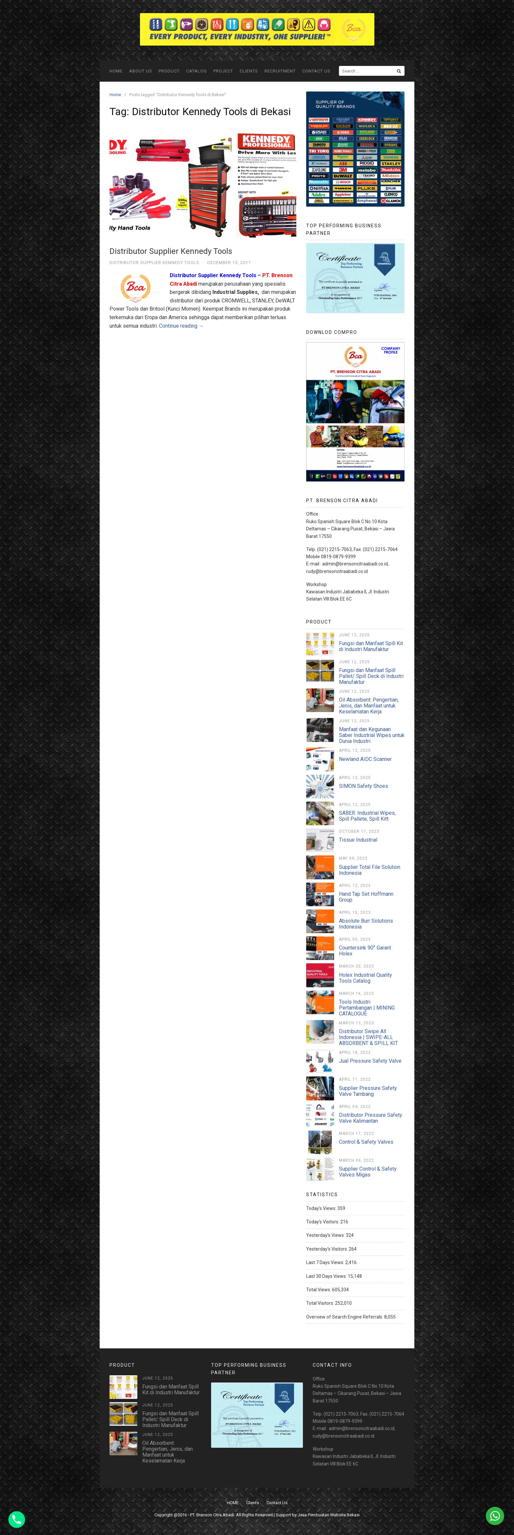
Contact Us (316, 71)
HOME (116, 71)
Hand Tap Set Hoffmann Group (366, 897)
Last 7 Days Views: (325, 1262)
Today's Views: (321, 1208)
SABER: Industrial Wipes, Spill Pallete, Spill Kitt (367, 816)
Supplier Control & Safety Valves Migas (368, 1172)
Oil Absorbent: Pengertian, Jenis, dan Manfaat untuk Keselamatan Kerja (369, 706)
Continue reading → (181, 326)
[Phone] (17, 1519)
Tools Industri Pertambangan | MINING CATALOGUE (367, 1008)
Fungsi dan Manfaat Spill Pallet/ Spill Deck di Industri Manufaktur (371, 676)
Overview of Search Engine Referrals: (345, 1317)
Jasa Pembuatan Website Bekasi (329, 1514)
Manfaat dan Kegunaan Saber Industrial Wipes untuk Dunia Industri (372, 735)
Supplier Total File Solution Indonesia (369, 870)
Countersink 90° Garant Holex (365, 951)
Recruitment (280, 71)
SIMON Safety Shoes (363, 786)
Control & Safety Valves (366, 1142)
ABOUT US (140, 71)
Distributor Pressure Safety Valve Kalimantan (370, 1118)
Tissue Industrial (358, 840)
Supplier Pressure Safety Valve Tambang (368, 1091)
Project (223, 71)
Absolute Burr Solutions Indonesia (366, 924)
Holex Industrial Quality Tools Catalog (365, 978)
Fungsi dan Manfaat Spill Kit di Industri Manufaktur (371, 646)
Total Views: (319, 1289)
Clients (249, 71)
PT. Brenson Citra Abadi (212, 1514)
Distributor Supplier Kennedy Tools (170, 251)
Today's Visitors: (323, 1221)
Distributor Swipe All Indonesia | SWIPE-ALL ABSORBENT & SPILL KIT (368, 1037)
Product (169, 71)
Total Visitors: (320, 1303)
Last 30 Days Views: (327, 1276)
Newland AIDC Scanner (365, 759)
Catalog (196, 71)
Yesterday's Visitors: (327, 1249)
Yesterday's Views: (326, 1235)
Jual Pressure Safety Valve (370, 1061)
